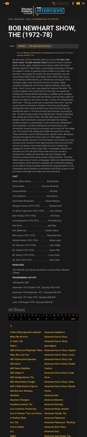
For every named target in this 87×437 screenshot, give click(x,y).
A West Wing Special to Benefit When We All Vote (25, 334)
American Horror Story (55, 336)
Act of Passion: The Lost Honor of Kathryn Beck (26, 415)
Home (10, 19)
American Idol (51, 395)
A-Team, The (16, 341)
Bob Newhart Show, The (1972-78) (45, 19)
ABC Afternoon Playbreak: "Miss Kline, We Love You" (26, 352)
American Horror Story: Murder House (60, 388)
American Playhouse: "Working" (60, 422)
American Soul (51, 431)
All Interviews (19, 19)
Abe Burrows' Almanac (21, 391)
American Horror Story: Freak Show (59, 375)
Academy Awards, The (21, 404)
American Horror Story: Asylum (60, 350)
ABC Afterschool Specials (23, 359)
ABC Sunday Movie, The (22, 377)
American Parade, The (55, 413)
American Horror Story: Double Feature (59, 366)
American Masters (53, 400)
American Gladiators (54, 332)
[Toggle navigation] (83, 3)
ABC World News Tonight (22, 382)
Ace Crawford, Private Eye (23, 409)
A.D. (12, 431)
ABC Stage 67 (17, 373)
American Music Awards (56, 409)
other (73, 319)
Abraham (14, 395)
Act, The (14, 422)
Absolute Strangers (20, 400)
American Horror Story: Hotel (59, 382)
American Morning (53, 404)
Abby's (13, 345)
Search (63, 3)
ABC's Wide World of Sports (24, 386)
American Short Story (55, 427)
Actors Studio (17, 427)
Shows (28, 19)
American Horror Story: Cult (58, 359)
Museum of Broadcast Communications (39, 53)
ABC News (15, 364)
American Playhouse (54, 418)
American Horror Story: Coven (59, 355)
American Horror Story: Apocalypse (56, 343)
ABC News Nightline (20, 368)
